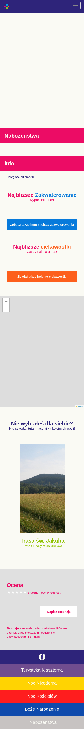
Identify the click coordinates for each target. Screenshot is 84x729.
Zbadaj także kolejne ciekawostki (42, 276)
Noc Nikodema (42, 683)
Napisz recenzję (59, 612)
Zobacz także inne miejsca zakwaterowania (42, 224)
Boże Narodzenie (42, 709)
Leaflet (79, 406)
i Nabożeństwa (42, 722)
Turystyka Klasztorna (42, 670)
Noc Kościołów (42, 696)
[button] (6, 301)
